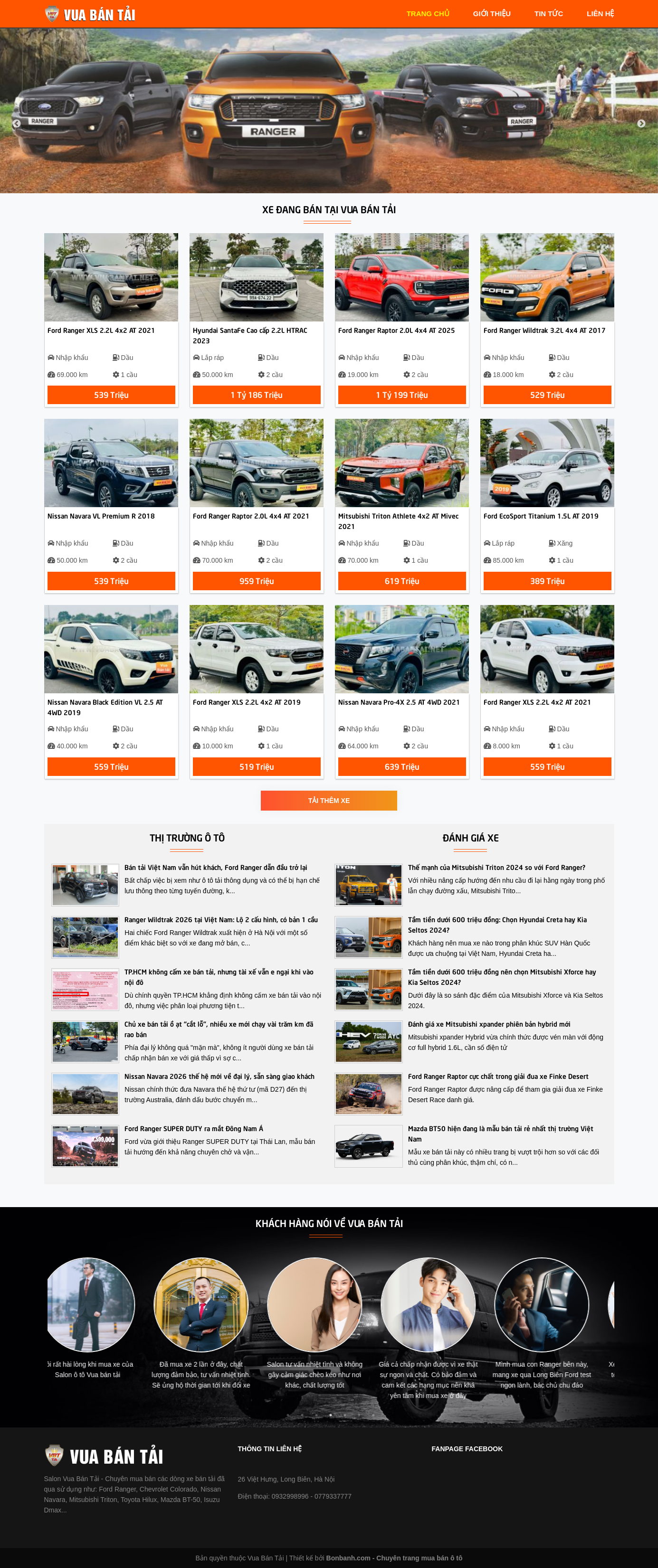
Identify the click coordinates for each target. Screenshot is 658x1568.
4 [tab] (330, 1415)
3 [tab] (316, 1415)
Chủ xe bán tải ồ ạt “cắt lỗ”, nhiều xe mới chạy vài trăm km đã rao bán (218, 1029)
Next (641, 124)
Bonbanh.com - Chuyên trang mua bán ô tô (394, 1558)
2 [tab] (302, 1415)
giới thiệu (492, 13)
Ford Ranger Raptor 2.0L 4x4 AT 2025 (396, 329)
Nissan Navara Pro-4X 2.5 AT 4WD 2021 (399, 701)
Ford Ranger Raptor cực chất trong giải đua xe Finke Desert (498, 1075)
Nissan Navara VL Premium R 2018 (101, 515)
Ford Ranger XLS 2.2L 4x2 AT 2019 (247, 701)
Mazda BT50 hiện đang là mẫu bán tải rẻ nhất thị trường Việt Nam (500, 1133)
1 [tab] (288, 1415)
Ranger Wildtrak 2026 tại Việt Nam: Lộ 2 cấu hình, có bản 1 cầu (221, 919)
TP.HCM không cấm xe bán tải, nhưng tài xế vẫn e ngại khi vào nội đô (219, 976)
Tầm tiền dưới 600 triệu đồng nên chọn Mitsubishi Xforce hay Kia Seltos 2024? (502, 976)
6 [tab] (359, 1415)
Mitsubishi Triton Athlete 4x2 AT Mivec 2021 (398, 520)
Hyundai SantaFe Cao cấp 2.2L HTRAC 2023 (250, 335)
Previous (16, 124)
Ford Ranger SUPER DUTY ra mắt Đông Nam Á (193, 1128)
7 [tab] (373, 1415)
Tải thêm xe (329, 800)
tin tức (548, 13)
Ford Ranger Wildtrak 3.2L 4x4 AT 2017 (545, 329)
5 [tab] (345, 1415)
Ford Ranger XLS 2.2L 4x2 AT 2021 (101, 329)
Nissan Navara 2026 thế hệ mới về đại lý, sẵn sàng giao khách (219, 1075)
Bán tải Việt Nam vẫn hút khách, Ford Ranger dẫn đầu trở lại (215, 866)
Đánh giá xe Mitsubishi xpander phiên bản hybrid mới (489, 1023)
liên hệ (600, 13)
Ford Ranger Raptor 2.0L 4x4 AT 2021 (251, 515)
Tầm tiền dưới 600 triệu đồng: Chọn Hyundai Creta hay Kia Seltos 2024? (497, 924)
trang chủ (428, 13)
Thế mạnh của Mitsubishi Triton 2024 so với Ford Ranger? (496, 866)
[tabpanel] (104, 1322)
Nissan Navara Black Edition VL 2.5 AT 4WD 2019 (105, 707)
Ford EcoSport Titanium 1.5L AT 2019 (541, 515)
